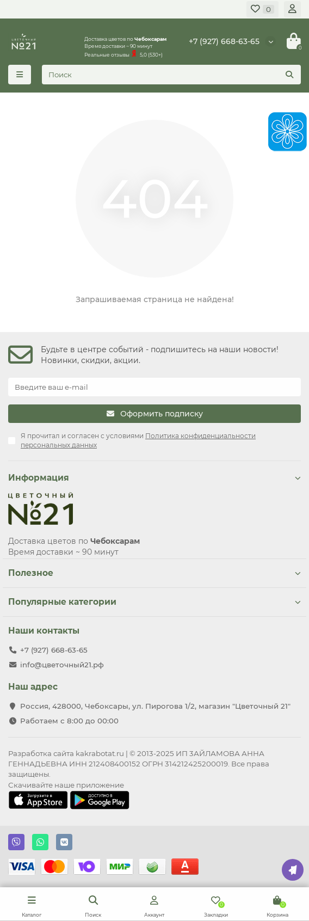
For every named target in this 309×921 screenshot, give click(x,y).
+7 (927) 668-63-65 (224, 41)
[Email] (154, 387)
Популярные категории (154, 602)
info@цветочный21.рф (62, 664)
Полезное (154, 573)
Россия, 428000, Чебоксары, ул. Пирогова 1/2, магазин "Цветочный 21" (155, 706)
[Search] (171, 74)
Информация (154, 477)
